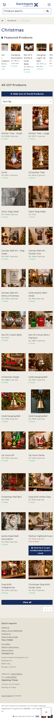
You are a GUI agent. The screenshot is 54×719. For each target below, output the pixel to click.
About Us (5, 627)
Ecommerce (6, 696)
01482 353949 (16, 674)
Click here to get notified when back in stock (40, 550)
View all (27, 602)
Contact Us (6, 634)
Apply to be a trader (9, 637)
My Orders (5, 644)
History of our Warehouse (11, 631)
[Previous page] (45, 609)
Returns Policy (7, 650)
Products (11, 21)
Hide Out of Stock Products (27, 94)
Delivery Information (10, 647)
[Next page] (50, 609)
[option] (18, 54)
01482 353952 (11, 677)
